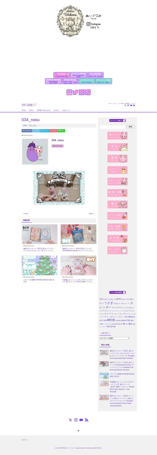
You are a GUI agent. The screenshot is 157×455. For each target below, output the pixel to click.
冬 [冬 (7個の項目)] (102, 320)
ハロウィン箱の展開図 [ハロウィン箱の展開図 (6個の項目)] (125, 317)
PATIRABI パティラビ (67, 448)
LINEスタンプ (66, 110)
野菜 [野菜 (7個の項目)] (108, 326)
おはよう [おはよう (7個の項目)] (117, 303)
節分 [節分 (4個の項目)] (126, 324)
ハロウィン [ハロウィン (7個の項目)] (113, 317)
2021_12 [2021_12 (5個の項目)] (112, 299)
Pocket (53, 130)
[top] (78, 431)
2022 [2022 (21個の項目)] (118, 299)
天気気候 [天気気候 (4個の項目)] (117, 320)
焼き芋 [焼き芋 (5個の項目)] (120, 324)
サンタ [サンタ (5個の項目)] (126, 311)
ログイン (25, 440)
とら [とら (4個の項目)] (128, 303)
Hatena (45, 130)
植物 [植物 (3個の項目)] (112, 324)
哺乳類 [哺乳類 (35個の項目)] (111, 320)
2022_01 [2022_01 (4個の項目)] (123, 299)
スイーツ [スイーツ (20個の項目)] (109, 313)
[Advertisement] (78, 53)
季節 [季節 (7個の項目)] (128, 320)
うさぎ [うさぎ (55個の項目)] (108, 303)
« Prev (25, 213)
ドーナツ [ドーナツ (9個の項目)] (104, 317)
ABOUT (31, 110)
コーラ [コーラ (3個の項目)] (122, 310)
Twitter (36, 130)
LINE (61, 130)
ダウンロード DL (57, 145)
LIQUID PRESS (96, 448)
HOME (24, 110)
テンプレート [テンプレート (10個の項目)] (124, 314)
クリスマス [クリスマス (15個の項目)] (117, 307)
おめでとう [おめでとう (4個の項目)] (124, 303)
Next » (91, 213)
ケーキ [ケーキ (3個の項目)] (113, 310)
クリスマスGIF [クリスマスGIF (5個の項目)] (127, 308)
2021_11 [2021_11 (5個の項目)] (106, 299)
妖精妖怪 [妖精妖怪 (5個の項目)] (124, 320)
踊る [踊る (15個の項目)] (130, 324)
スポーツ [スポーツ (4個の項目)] (116, 314)
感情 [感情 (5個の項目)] (132, 320)
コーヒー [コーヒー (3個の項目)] (117, 310)
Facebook (27, 130)
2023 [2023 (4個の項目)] (128, 299)
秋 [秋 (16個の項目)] (124, 324)
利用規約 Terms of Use (43, 110)
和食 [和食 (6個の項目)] (105, 320)
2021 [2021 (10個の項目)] (102, 299)
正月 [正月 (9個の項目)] (116, 324)
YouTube (56, 110)
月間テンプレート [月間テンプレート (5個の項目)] (105, 324)
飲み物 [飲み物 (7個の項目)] (112, 326)
